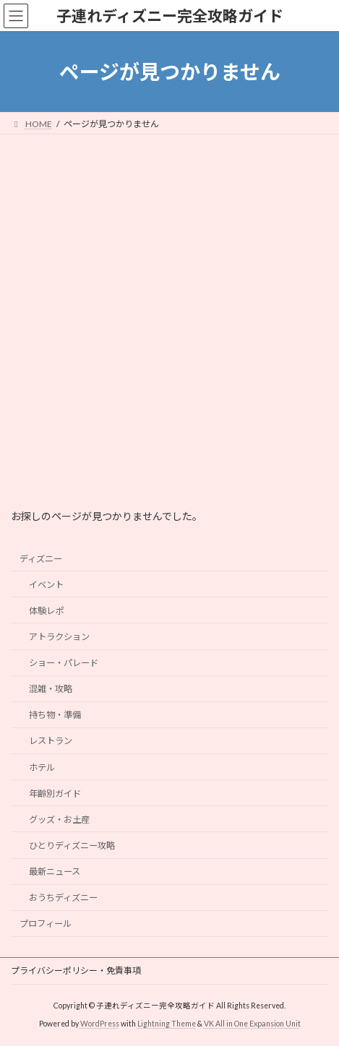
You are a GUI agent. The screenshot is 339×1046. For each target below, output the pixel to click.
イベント (46, 584)
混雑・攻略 (50, 688)
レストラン (50, 741)
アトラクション (59, 636)
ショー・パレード (63, 662)
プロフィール (46, 924)
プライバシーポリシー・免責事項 (76, 970)
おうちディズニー (63, 897)
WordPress (99, 1023)
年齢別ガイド (55, 793)
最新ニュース (54, 871)
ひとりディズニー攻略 (72, 845)
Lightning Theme (166, 1023)
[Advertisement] (169, 311)
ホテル (42, 767)
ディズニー (41, 558)
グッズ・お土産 (59, 819)
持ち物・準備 (55, 715)
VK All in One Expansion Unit (252, 1023)
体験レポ (46, 610)
